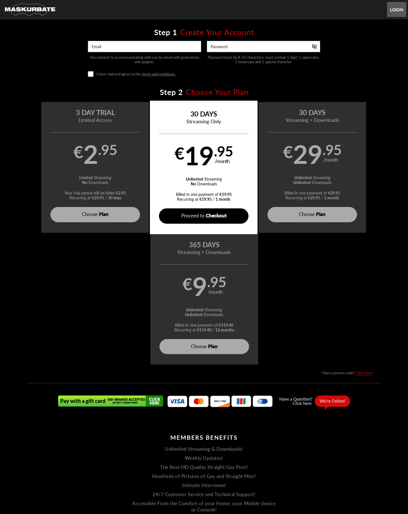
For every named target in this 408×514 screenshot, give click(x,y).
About (224, 449)
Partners (259, 449)
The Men (185, 449)
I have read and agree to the (136, 74)
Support (122, 463)
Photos (206, 449)
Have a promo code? (347, 242)
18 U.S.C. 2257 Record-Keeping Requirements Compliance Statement (277, 463)
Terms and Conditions (150, 463)
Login (396, 9)
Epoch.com (104, 478)
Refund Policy (209, 463)
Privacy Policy (182, 463)
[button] (71, 167)
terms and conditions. (159, 74)
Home (147, 449)
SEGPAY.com (243, 478)
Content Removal (316, 478)
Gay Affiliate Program (94, 463)
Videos (164, 449)
